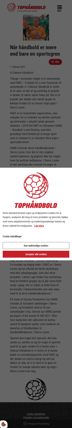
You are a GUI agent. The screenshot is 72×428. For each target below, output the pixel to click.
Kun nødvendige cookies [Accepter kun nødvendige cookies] (36, 245)
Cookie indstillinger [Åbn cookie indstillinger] (12, 236)
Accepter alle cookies (36, 254)
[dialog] (36, 214)
